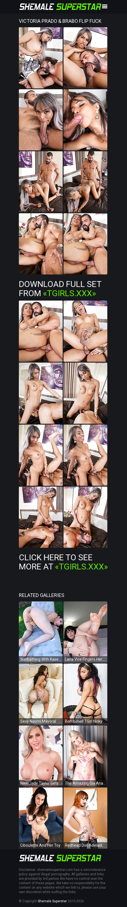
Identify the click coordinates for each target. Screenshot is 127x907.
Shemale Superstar (52, 901)
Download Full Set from (60, 288)
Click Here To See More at (63, 561)
